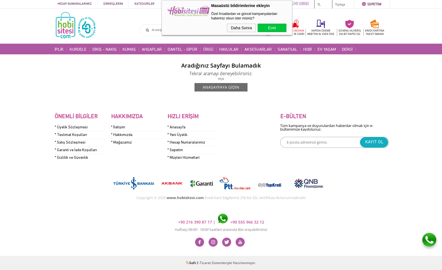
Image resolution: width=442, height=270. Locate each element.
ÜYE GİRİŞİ (300, 4)
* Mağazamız (121, 142)
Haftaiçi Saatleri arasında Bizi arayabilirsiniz (221, 229)
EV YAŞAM (327, 50)
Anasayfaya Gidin (221, 87)
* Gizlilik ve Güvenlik (71, 158)
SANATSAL (287, 50)
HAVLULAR (228, 50)
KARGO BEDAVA (294, 32)
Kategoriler (144, 4)
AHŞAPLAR (152, 50)
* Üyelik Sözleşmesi (71, 127)
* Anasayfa (176, 127)
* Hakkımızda (121, 135)
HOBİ (307, 50)
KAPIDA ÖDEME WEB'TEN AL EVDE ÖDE (320, 32)
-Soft (191, 262)
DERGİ (347, 50)
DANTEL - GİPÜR (182, 50)
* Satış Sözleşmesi (70, 142)
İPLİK (59, 50)
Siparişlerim (113, 4)
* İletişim (118, 127)
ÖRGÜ (208, 50)
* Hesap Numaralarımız (186, 142)
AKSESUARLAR (258, 50)
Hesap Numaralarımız (75, 4)
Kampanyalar (176, 4)
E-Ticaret (204, 262)
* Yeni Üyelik (177, 135)
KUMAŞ (129, 50)
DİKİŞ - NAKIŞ (104, 50)
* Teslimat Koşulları (71, 135)
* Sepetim (175, 150)
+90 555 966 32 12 (241, 222)
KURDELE (78, 50)
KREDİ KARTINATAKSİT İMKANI (374, 32)
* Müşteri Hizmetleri (183, 158)
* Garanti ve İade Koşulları (76, 150)
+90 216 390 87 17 (195, 222)
